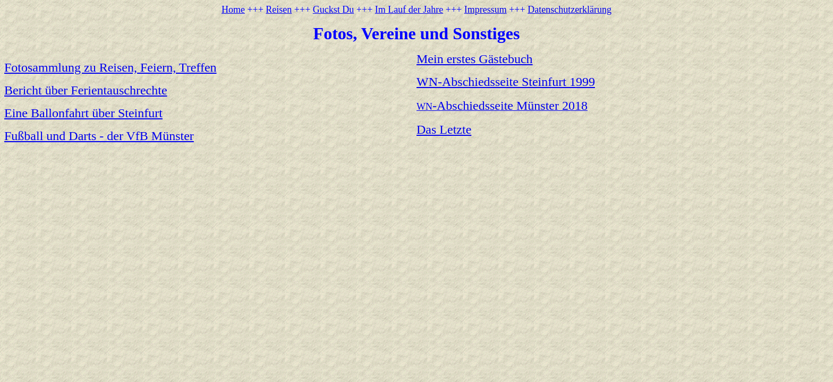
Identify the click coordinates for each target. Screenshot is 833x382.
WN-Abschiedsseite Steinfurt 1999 (505, 82)
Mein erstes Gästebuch (474, 59)
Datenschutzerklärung (569, 9)
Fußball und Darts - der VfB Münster (99, 136)
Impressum (485, 9)
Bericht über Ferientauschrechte (85, 90)
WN (502, 106)
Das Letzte (443, 129)
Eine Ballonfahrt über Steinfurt (83, 113)
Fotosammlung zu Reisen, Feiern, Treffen (110, 67)
